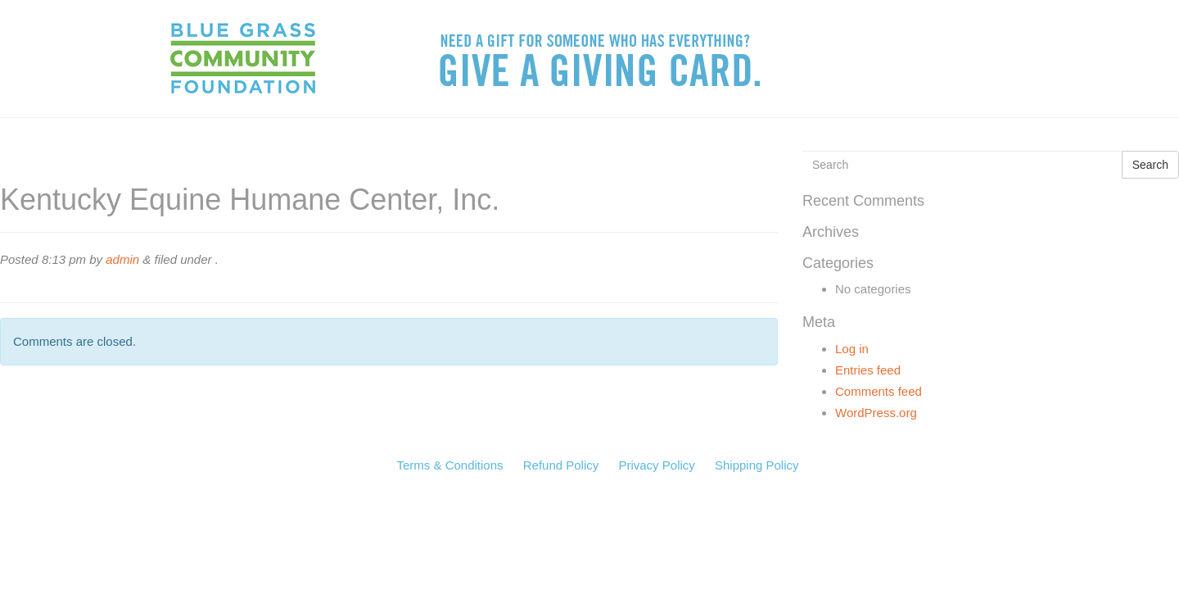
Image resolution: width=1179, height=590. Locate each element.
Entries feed (868, 370)
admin (122, 259)
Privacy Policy (656, 465)
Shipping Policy (757, 465)
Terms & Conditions (449, 465)
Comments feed (878, 391)
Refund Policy (561, 465)
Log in (852, 349)
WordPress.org (876, 413)
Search (1150, 164)
